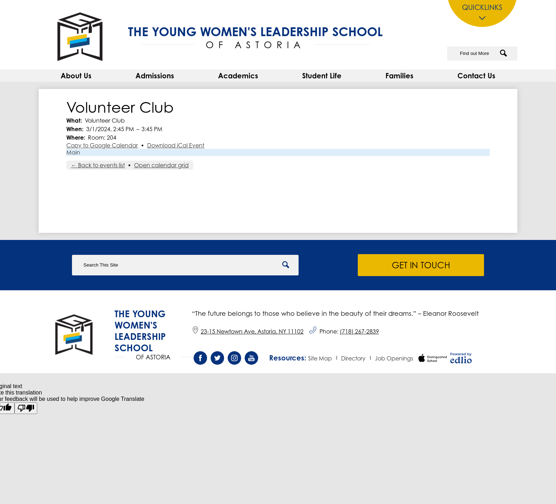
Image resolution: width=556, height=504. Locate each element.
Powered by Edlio (461, 358)
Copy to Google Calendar (102, 147)
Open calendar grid (161, 167)
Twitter (217, 360)
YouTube (251, 360)
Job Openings (394, 358)
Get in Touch (422, 265)
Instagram (234, 360)
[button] (76, 78)
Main (73, 154)
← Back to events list (98, 167)
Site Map (320, 358)
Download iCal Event (175, 147)
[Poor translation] (26, 408)
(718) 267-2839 (359, 331)
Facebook (200, 360)
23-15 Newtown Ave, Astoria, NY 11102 (248, 331)
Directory (353, 358)
